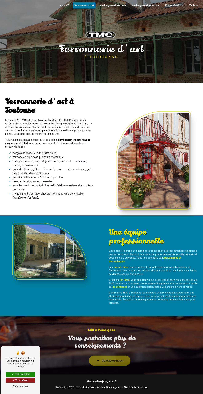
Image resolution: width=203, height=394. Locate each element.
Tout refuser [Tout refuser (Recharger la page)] (20, 380)
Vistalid (62, 387)
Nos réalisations (174, 5)
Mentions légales (111, 387)
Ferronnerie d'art (84, 5)
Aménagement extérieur (145, 5)
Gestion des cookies (135, 387)
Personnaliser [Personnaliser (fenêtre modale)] (20, 386)
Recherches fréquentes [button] (101, 381)
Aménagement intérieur (113, 5)
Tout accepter (20, 374)
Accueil (64, 5)
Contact (193, 5)
